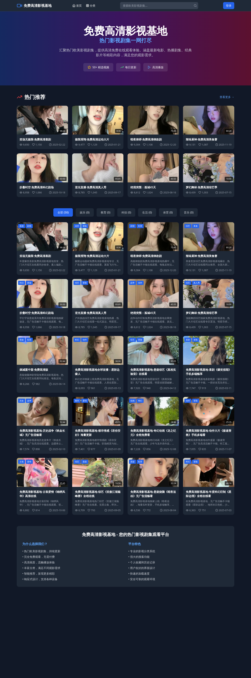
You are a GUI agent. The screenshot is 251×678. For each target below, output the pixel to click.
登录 (228, 6)
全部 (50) (63, 212)
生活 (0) (147, 212)
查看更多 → (227, 97)
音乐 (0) (188, 212)
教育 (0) (105, 212)
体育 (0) (168, 212)
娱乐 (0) (84, 212)
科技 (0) (126, 212)
